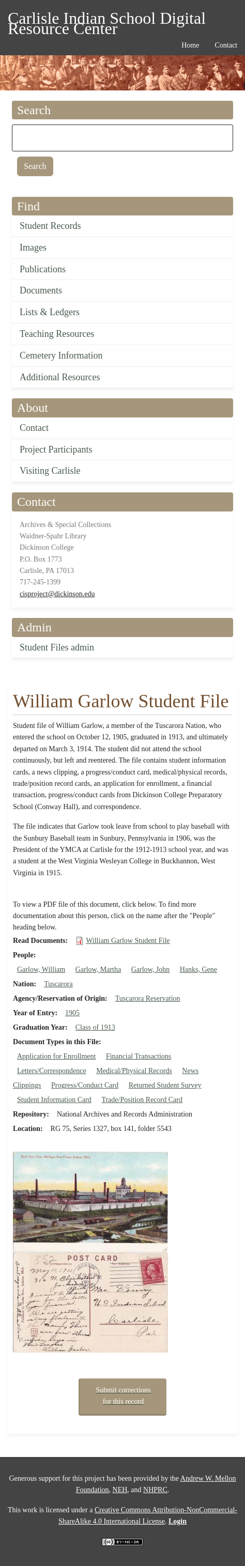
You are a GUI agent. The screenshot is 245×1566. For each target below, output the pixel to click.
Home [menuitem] (190, 45)
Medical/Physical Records (134, 1071)
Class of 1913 (95, 1027)
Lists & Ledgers (50, 312)
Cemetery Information (61, 355)
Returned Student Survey (165, 1085)
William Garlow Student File (128, 940)
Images (33, 247)
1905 (72, 1013)
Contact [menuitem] (226, 45)
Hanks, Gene (198, 969)
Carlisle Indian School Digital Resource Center (107, 20)
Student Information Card (54, 1100)
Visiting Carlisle (50, 471)
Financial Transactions (138, 1056)
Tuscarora (58, 984)
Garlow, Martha (98, 969)
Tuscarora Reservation (147, 998)
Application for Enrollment (56, 1056)
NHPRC (155, 1490)
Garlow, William (41, 969)
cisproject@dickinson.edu (57, 594)
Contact (34, 428)
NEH (120, 1490)
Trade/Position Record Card (141, 1100)
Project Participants (56, 449)
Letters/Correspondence (51, 1071)
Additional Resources (60, 377)
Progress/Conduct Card (84, 1085)
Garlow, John (150, 969)
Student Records (50, 226)
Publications (43, 269)
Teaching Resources (57, 334)
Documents (41, 290)
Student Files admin (57, 647)
